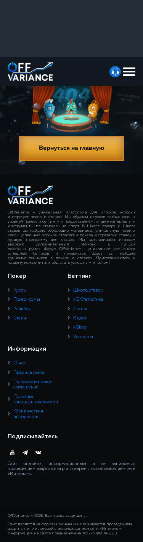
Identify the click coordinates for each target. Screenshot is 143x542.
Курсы (20, 290)
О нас (19, 363)
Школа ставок (88, 290)
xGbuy (80, 327)
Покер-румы (26, 299)
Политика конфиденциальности (35, 399)
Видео (80, 318)
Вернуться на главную (71, 148)
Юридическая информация (28, 414)
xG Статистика (88, 299)
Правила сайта (29, 372)
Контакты (83, 337)
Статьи (20, 318)
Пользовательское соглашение (32, 385)
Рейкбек (22, 309)
